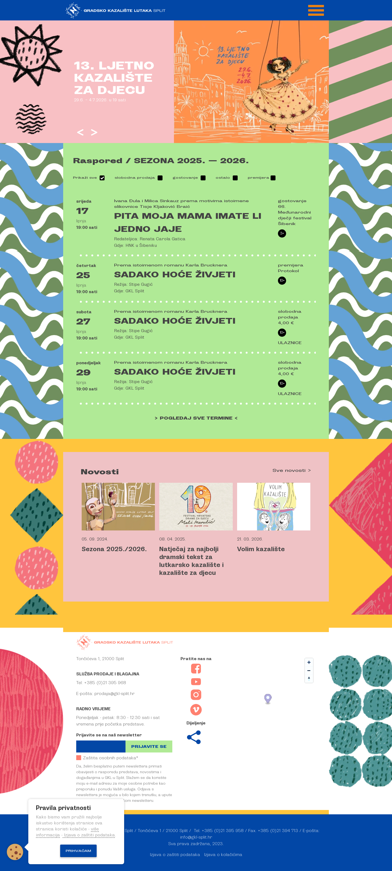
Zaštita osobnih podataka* (107, 757)
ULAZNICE (290, 343)
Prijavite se (149, 747)
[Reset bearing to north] (309, 679)
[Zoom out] (309, 670)
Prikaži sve (85, 178)
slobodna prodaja (135, 178)
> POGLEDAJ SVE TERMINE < (196, 418)
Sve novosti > (291, 470)
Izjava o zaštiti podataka (175, 854)
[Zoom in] (309, 662)
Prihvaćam (78, 851)
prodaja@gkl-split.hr (114, 693)
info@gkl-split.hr (196, 837)
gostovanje (185, 178)
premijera (258, 178)
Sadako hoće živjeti (174, 274)
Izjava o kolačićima (223, 854)
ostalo (223, 178)
